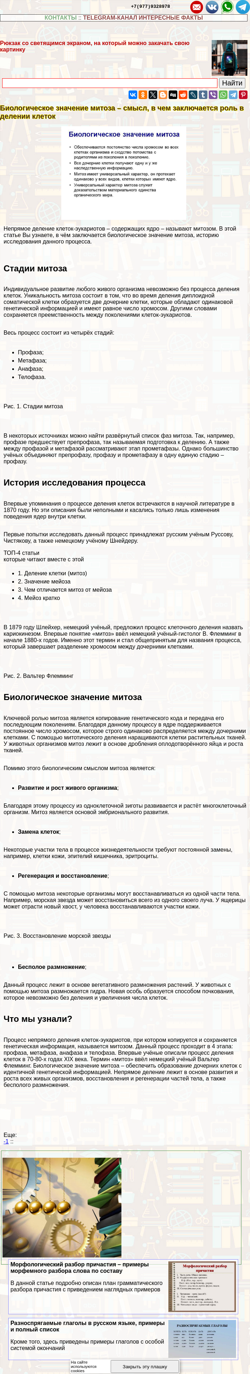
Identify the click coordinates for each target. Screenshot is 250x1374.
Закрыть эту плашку (145, 1366)
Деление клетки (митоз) (55, 573)
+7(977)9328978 (150, 6)
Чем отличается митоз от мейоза (68, 590)
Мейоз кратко (42, 598)
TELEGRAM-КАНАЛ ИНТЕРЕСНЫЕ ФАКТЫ (143, 18)
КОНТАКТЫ (61, 18)
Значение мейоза (47, 581)
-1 (6, 1141)
